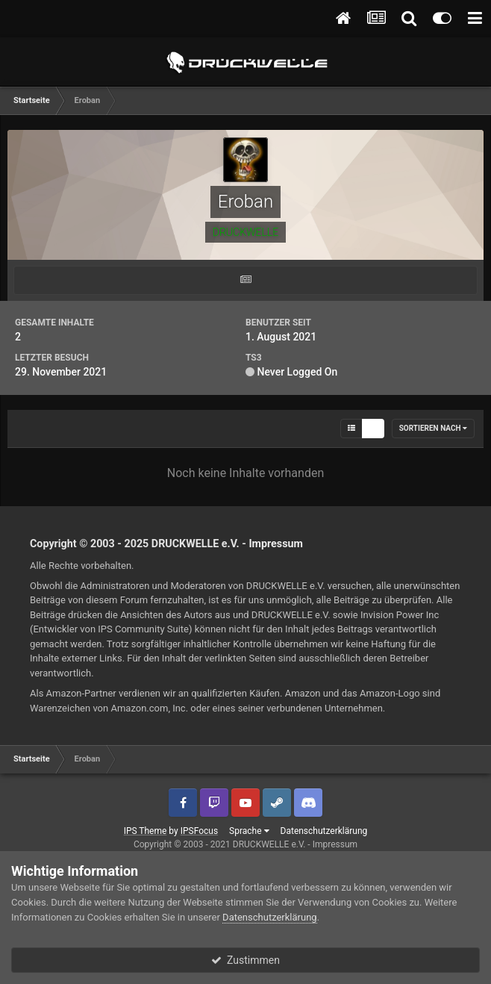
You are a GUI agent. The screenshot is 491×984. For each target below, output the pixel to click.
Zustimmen (245, 960)
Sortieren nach (433, 428)
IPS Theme (145, 831)
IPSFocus (199, 831)
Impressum (275, 543)
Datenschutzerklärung (324, 831)
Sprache (249, 831)
